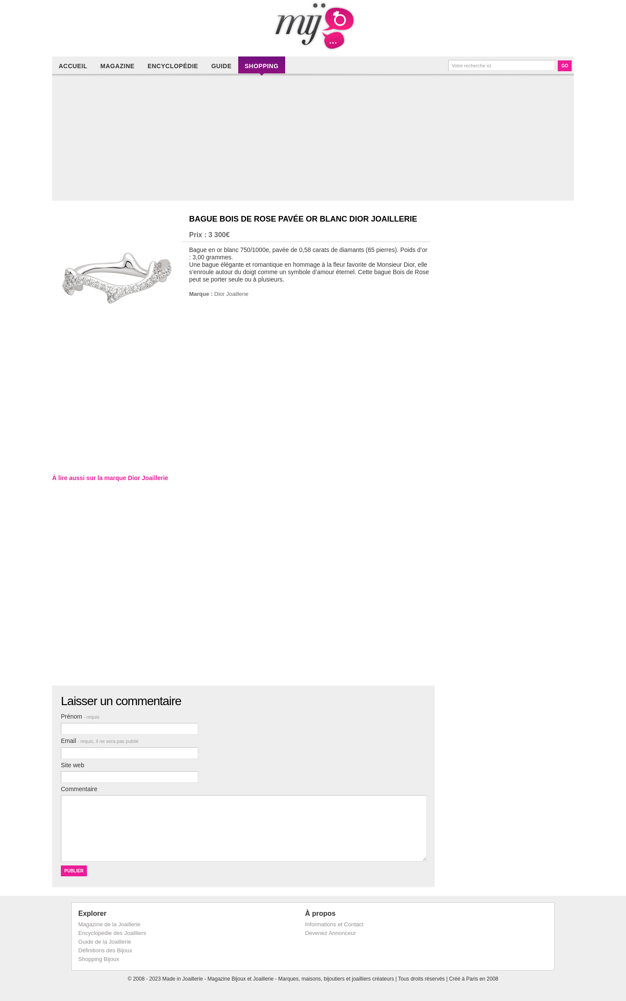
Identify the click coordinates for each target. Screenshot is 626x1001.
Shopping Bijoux (98, 959)
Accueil (73, 66)
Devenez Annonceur (330, 933)
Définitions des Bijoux (105, 950)
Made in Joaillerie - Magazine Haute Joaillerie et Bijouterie (313, 26)
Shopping (262, 66)
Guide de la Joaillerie (104, 941)
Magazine (117, 66)
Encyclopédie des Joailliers (112, 933)
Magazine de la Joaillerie (109, 924)
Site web (72, 765)
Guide (221, 66)
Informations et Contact (334, 924)
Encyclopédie (172, 66)
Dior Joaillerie (231, 294)
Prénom (80, 716)
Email (100, 740)
